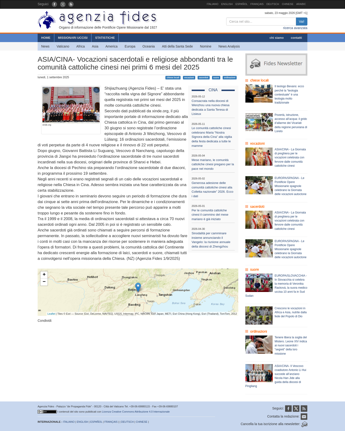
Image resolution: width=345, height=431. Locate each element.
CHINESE (287, 4)
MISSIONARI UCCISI (73, 37)
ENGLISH (227, 4)
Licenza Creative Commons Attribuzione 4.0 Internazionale (136, 411)
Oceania (148, 46)
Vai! (301, 21)
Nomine (205, 46)
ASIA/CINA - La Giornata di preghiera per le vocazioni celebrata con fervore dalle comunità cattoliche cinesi (290, 157)
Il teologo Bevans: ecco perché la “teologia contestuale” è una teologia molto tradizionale (289, 94)
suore (216, 77)
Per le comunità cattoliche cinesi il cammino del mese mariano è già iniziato (210, 215)
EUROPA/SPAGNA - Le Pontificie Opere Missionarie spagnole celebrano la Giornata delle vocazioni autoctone (291, 186)
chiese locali (173, 77)
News (45, 46)
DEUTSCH (272, 4)
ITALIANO (212, 4)
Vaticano (63, 46)
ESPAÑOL (241, 4)
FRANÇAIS (257, 4)
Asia (95, 46)
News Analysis (229, 46)
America (112, 46)
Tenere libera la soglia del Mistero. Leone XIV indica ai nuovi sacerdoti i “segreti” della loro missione (291, 345)
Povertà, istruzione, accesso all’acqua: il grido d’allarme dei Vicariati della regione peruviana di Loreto (291, 123)
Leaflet (51, 313)
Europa (130, 46)
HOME (45, 37)
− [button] (44, 282)
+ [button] (44, 275)
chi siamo (277, 37)
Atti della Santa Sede (177, 46)
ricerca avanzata (295, 28)
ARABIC (301, 4)
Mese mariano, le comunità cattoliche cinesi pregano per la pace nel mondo (213, 164)
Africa (80, 46)
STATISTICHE (105, 37)
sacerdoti (203, 77)
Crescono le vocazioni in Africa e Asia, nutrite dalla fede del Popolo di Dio (291, 312)
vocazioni (189, 77)
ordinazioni (229, 77)
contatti (296, 37)
